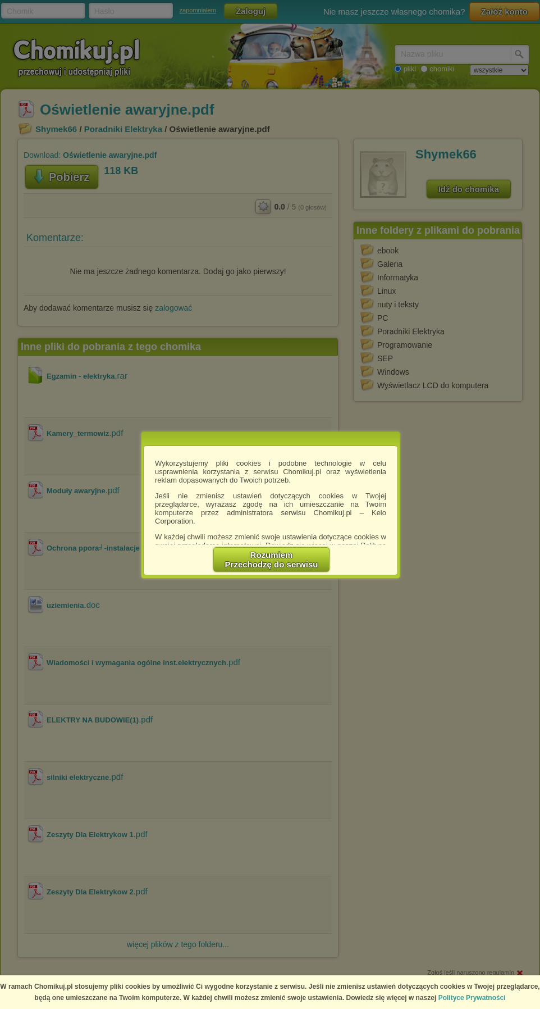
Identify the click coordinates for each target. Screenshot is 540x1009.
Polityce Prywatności (472, 998)
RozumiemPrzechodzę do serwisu (271, 559)
